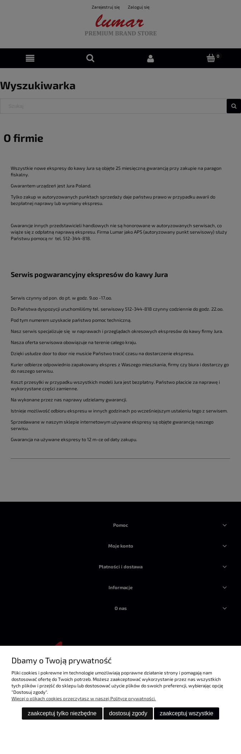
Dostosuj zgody (128, 713)
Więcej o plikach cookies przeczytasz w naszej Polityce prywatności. (83, 698)
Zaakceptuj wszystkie (186, 713)
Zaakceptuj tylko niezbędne (62, 713)
